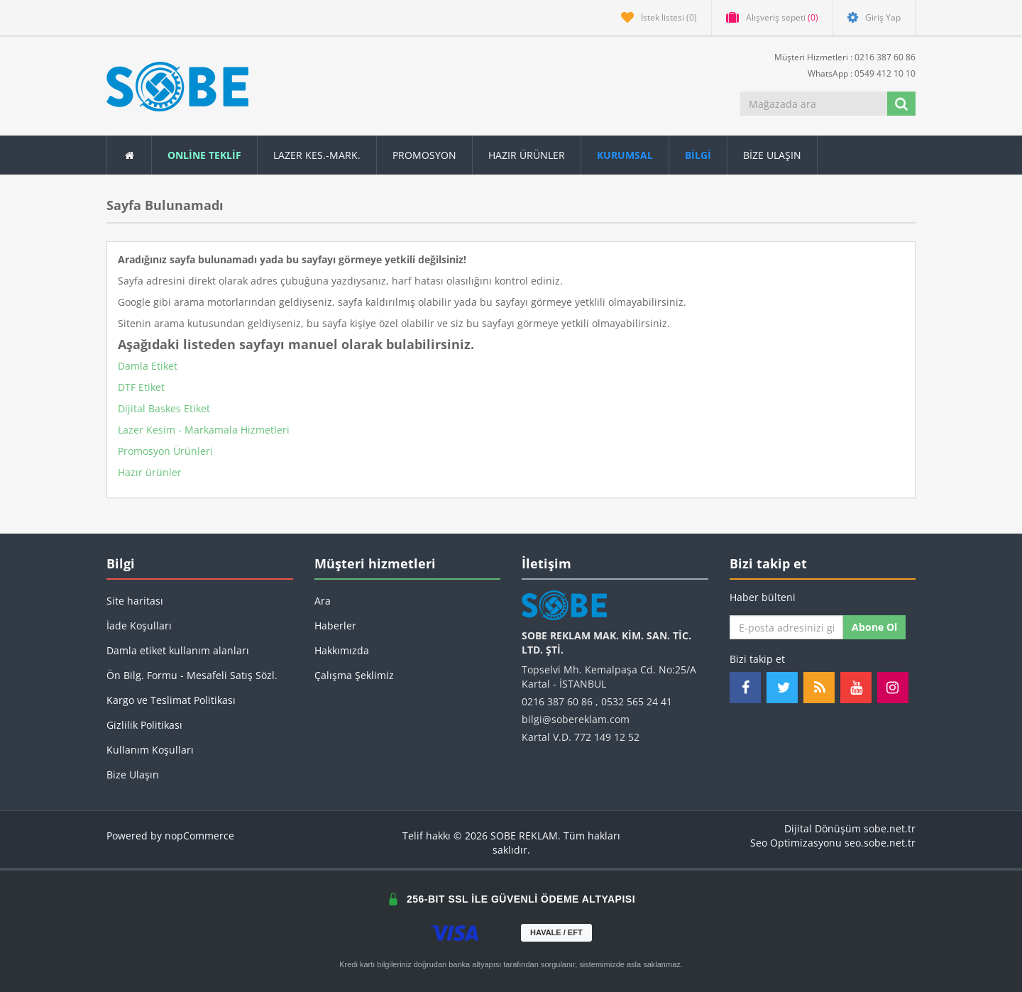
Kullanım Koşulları (150, 749)
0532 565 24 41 (636, 701)
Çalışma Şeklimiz (354, 675)
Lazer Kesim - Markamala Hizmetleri (204, 429)
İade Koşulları (139, 625)
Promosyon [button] (424, 155)
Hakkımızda (341, 650)
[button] (698, 155)
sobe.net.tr (890, 828)
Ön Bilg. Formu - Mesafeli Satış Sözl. (192, 675)
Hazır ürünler (150, 472)
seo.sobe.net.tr (880, 842)
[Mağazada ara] (814, 104)
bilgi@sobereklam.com (576, 719)
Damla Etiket (147, 366)
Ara (322, 600)
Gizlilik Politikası (144, 725)
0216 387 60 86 (557, 701)
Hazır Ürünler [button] (526, 155)
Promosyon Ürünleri (165, 451)
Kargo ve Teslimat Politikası (171, 700)
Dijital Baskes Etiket (164, 408)
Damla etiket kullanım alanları (177, 650)
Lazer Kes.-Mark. (317, 155)
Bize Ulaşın (772, 155)
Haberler (335, 625)
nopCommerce (199, 835)
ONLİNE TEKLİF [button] (204, 155)
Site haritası (134, 600)
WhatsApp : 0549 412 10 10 (856, 72)
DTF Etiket (141, 387)
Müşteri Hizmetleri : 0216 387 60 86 (839, 56)
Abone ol (874, 627)
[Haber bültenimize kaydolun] (786, 627)
